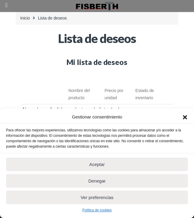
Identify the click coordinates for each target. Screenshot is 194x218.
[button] (185, 117)
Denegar (97, 180)
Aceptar (97, 164)
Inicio (25, 18)
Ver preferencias (96, 197)
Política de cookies (96, 210)
